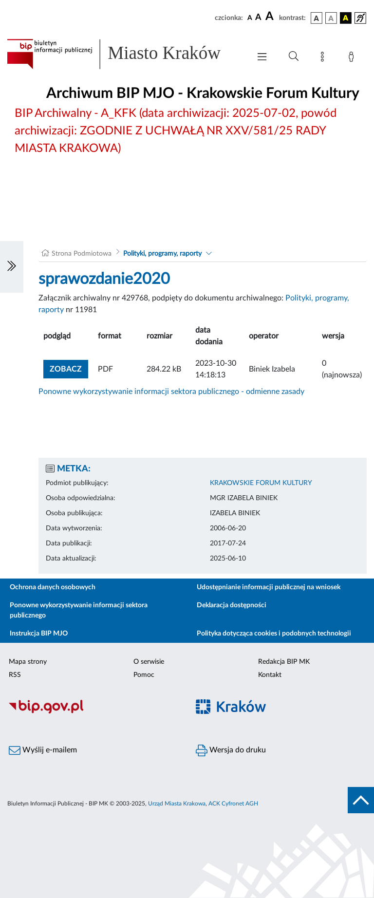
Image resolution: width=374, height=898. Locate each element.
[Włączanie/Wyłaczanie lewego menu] (11, 267)
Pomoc (143, 675)
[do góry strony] (361, 800)
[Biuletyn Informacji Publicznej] (93, 712)
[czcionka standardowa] (249, 17)
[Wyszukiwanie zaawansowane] (294, 56)
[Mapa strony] (324, 58)
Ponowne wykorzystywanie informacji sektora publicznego (79, 610)
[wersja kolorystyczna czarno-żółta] (345, 18)
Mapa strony (28, 661)
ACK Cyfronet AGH (233, 803)
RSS (15, 675)
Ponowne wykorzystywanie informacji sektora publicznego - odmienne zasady (171, 391)
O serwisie (148, 661)
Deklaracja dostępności (231, 605)
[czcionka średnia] (258, 17)
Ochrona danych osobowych (52, 587)
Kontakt (269, 675)
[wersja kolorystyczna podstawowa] (316, 18)
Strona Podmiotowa (82, 253)
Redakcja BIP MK (284, 661)
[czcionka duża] (270, 16)
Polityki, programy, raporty (162, 253)
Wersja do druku (231, 750)
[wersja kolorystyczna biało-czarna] (331, 18)
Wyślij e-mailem (43, 750)
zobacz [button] (69, 368)
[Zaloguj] (353, 58)
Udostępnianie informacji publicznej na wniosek (268, 587)
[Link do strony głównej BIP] (123, 54)
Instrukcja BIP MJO (39, 633)
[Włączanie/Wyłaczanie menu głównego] (262, 57)
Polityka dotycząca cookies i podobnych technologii (274, 633)
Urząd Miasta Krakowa (177, 803)
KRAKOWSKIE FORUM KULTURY (261, 483)
